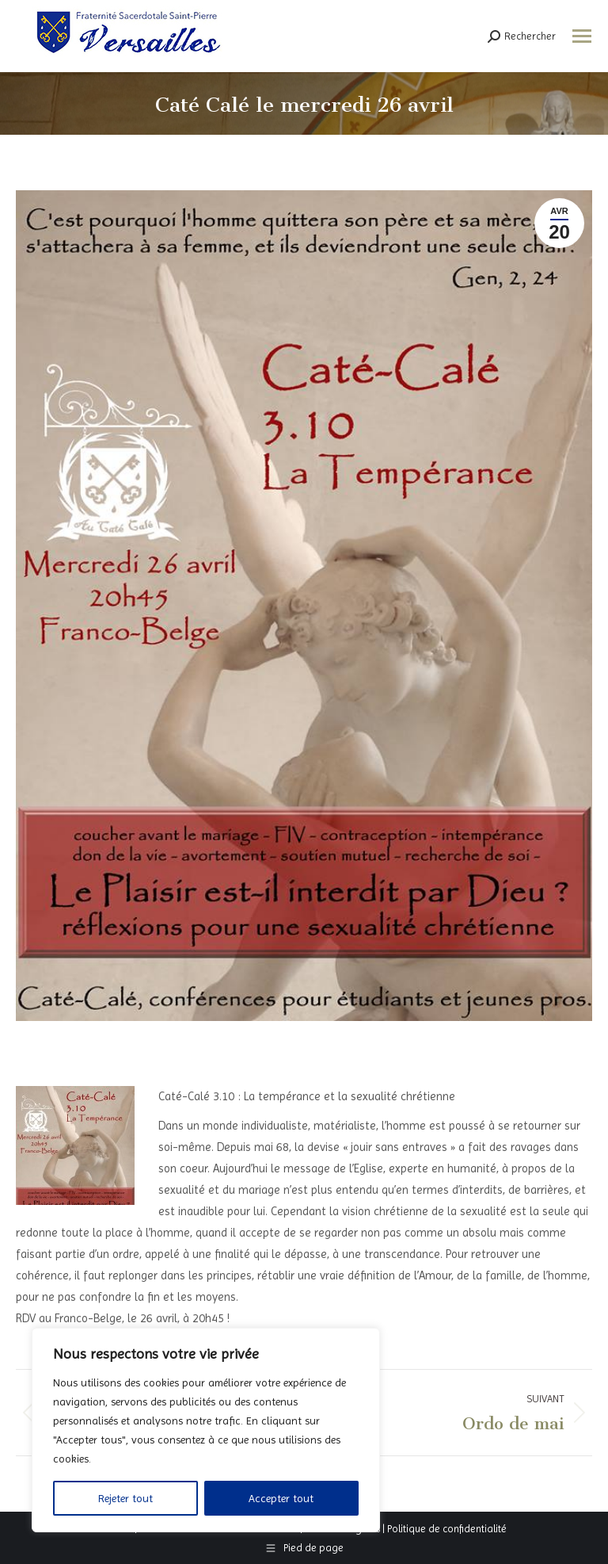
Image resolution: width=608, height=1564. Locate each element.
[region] (206, 1430)
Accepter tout (281, 1498)
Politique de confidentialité (447, 1529)
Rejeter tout (125, 1498)
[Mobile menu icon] (582, 36)
